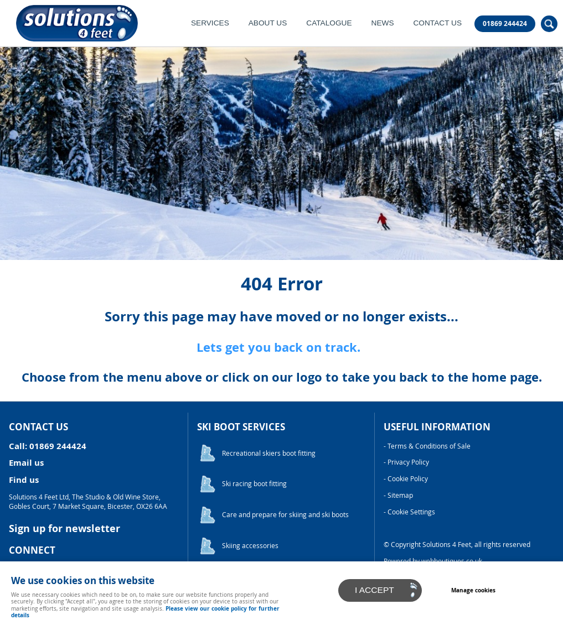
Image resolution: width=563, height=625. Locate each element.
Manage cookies (473, 590)
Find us (24, 480)
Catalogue (329, 23)
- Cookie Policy (406, 478)
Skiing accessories (250, 545)
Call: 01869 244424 (47, 446)
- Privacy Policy (406, 462)
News (382, 23)
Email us (26, 462)
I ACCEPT (374, 590)
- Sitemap (398, 495)
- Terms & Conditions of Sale (427, 446)
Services (210, 23)
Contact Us (437, 23)
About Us (268, 23)
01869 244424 (505, 23)
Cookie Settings (411, 512)
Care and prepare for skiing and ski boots (285, 514)
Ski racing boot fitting (254, 483)
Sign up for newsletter (64, 528)
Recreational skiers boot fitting (269, 453)
